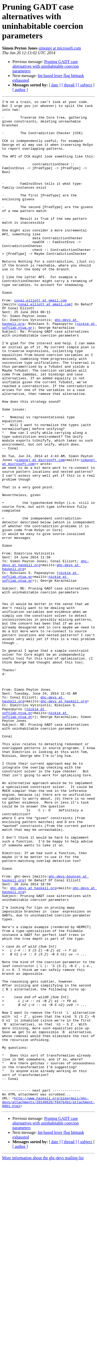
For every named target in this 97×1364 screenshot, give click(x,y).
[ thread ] (69, 85)
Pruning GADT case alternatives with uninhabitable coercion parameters (45, 66)
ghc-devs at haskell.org (63, 821)
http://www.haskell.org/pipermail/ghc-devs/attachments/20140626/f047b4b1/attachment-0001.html (48, 1303)
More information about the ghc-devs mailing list (43, 1359)
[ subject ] (86, 85)
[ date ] (55, 85)
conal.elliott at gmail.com (40, 340)
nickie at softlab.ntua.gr (24, 833)
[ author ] (20, 89)
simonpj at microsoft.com (60, 48)
